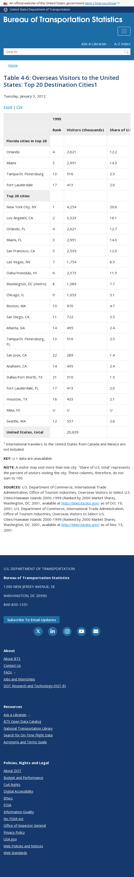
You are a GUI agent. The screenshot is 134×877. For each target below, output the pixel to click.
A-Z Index (122, 43)
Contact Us (12, 665)
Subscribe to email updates (31, 619)
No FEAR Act (14, 819)
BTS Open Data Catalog (22, 721)
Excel (8, 106)
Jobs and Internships (19, 679)
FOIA (7, 805)
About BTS (12, 658)
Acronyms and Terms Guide (25, 742)
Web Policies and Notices (23, 846)
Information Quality (19, 812)
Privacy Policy (14, 832)
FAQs (10, 672)
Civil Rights (12, 784)
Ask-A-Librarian (96, 43)
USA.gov (10, 839)
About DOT (12, 770)
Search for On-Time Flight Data (28, 735)
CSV (19, 106)
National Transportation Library (28, 728)
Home (13, 65)
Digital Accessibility (18, 791)
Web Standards (15, 852)
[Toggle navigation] (124, 31)
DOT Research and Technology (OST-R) (35, 686)
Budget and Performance (23, 777)
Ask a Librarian (17, 715)
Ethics (8, 798)
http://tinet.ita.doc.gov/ (80, 503)
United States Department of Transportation (40, 9)
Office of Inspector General (25, 825)
